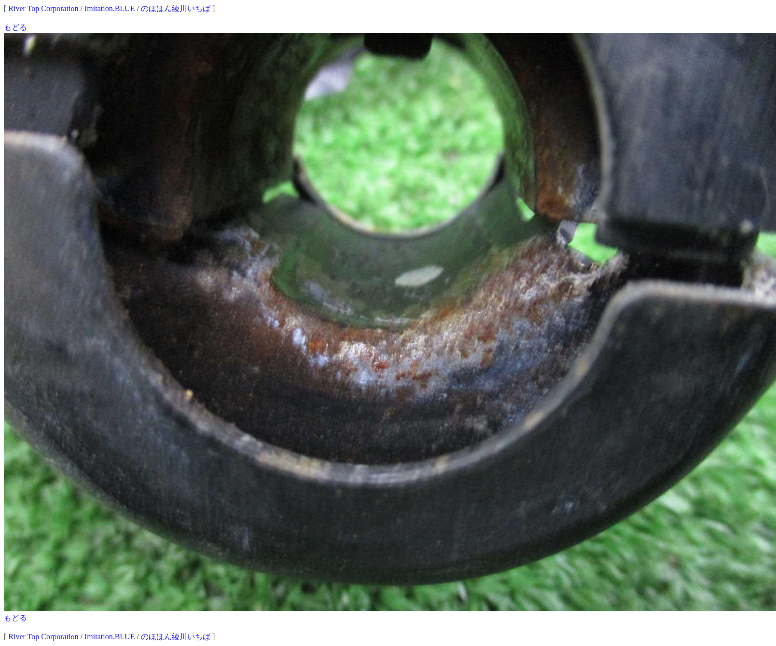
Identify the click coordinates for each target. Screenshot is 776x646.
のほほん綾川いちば (175, 8)
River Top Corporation (43, 8)
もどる (15, 27)
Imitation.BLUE (109, 8)
